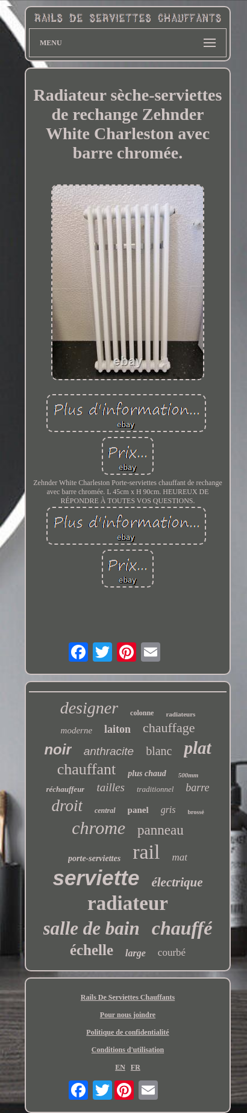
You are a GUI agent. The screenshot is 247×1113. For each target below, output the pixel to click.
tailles (110, 787)
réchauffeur (65, 789)
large (135, 953)
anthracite (109, 751)
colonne (142, 713)
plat (197, 747)
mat (179, 857)
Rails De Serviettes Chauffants (128, 997)
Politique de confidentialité (127, 1032)
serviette (95, 877)
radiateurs (180, 714)
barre (197, 788)
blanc (159, 750)
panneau (160, 830)
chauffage (169, 727)
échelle (91, 950)
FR (135, 1067)
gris (168, 809)
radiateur (127, 903)
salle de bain (91, 928)
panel (138, 810)
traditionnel (155, 789)
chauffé (182, 928)
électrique (176, 882)
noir (57, 749)
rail (146, 852)
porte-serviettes (94, 858)
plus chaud (147, 773)
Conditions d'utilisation (128, 1050)
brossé (196, 812)
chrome (98, 828)
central (105, 810)
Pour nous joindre (127, 1015)
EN (120, 1067)
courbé (172, 952)
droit (67, 806)
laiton (117, 729)
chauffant (86, 769)
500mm (188, 775)
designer (89, 707)
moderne (77, 730)
